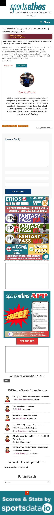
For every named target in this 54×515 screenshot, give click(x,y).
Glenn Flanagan (20, 418)
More (6, 380)
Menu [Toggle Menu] (44, 22)
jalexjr (17, 442)
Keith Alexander (21, 431)
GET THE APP (27, 341)
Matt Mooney (23, 126)
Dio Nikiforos (43, 29)
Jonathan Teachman (22, 400)
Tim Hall (18, 409)
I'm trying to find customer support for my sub (31, 397)
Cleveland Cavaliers (9, 126)
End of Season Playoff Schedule (25, 415)
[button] (3, 3)
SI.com (9, 61)
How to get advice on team (23, 406)
